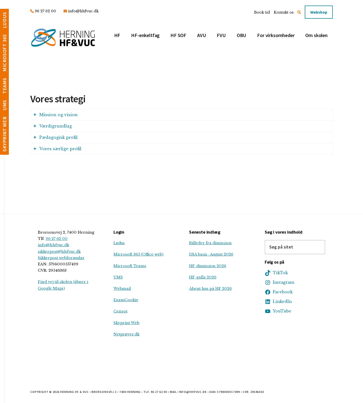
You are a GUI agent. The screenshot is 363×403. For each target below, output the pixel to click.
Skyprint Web (126, 323)
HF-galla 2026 (202, 277)
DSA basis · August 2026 (211, 254)
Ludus (119, 243)
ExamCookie (125, 300)
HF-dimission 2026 (207, 266)
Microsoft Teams (129, 266)
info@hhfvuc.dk (83, 11)
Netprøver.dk (126, 334)
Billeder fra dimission (210, 243)
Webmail (122, 288)
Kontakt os (284, 12)
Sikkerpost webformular (61, 258)
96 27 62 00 (45, 11)
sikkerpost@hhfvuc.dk (59, 251)
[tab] (181, 114)
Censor (120, 311)
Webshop (318, 12)
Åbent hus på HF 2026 (210, 288)
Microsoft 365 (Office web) (138, 254)
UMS (118, 277)
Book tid (262, 12)
